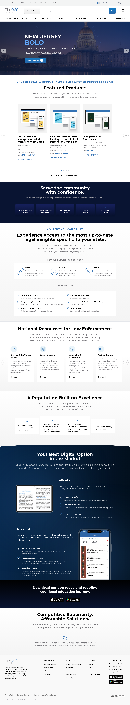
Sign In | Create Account (73, 664)
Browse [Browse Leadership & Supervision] (73, 377)
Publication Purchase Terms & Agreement (46, 695)
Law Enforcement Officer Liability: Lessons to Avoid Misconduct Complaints (64, 139)
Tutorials (33, 3)
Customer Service (23, 695)
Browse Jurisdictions (50, 664)
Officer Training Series (51, 671)
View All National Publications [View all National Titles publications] (65, 175)
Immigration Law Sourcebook (92, 137)
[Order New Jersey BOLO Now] (35, 60)
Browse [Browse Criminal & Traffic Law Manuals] (14, 377)
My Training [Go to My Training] (102, 19)
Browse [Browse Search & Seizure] (44, 377)
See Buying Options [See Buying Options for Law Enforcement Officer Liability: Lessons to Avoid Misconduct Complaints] (59, 157)
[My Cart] (123, 11)
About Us (92, 664)
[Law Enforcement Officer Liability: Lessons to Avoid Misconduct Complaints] (65, 118)
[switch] (98, 3)
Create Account (109, 3)
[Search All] (32, 11)
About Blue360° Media (19, 3)
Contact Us (92, 671)
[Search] (112, 11)
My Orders (69, 671)
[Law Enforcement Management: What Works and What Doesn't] (32, 118)
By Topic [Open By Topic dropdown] (63, 19)
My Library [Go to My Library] (120, 19)
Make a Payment (71, 678)
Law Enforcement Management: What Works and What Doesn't (32, 139)
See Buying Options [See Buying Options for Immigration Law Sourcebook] (92, 155)
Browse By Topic (49, 667)
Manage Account (71, 674)
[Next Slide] (126, 51)
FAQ (40, 3)
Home (7, 3)
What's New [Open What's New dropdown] (82, 19)
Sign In (120, 3)
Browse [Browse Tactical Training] (102, 377)
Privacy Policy (9, 695)
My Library (69, 667)
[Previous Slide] (3, 51)
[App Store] (57, 599)
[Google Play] (73, 599)
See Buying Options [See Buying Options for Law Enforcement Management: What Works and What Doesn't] (27, 159)
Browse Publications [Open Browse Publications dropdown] (16, 19)
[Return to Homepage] (12, 10)
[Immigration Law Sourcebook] (97, 118)
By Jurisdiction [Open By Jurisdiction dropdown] (43, 19)
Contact (47, 3)
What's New (47, 674)
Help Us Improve (59, 3)
